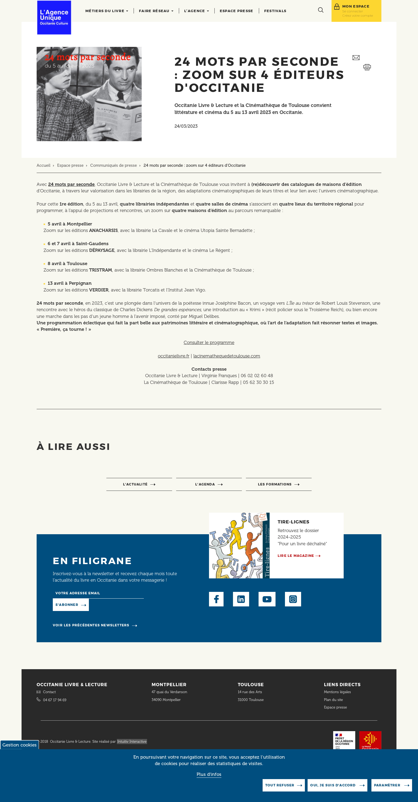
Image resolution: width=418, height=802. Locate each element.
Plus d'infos (209, 774)
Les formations (275, 484)
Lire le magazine (296, 556)
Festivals (275, 11)
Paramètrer (388, 785)
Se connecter (352, 11)
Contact (49, 692)
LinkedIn (241, 599)
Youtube (267, 599)
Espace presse (236, 11)
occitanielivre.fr (173, 356)
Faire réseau (156, 11)
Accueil (43, 165)
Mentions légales (338, 692)
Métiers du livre (106, 11)
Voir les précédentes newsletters (91, 625)
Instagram (293, 599)
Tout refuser (279, 785)
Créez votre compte (357, 15)
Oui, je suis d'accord (333, 785)
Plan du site (333, 700)
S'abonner (66, 605)
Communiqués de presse (113, 165)
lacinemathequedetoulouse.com (226, 356)
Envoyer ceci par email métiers (367, 58)
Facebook (216, 599)
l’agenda (205, 484)
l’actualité (135, 484)
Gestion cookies (19, 745)
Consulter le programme (209, 342)
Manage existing (111, 604)
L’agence (196, 11)
